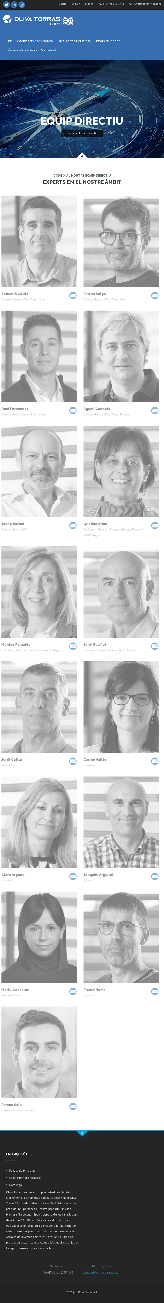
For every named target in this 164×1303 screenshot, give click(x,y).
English (76, 3)
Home (70, 133)
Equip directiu (88, 133)
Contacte (48, 50)
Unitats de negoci (107, 41)
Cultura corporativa (22, 50)
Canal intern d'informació (25, 1178)
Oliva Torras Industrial (73, 41)
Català (62, 3)
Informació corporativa (35, 41)
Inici (10, 41)
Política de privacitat (22, 1170)
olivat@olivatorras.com (145, 3)
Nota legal (16, 1185)
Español (89, 3)
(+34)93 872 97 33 (111, 3)
